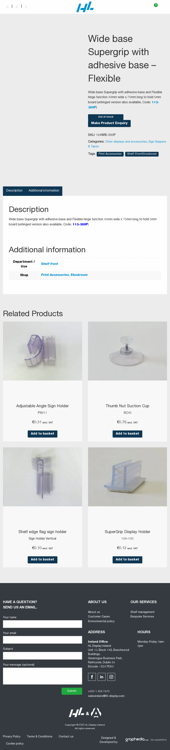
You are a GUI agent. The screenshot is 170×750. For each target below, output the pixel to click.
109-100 (127, 538)
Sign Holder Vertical (42, 538)
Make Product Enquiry (109, 123)
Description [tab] (14, 191)
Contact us (66, 736)
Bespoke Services (142, 616)
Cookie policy (15, 743)
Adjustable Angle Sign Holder (42, 406)
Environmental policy (101, 621)
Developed (107, 742)
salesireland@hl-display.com (106, 696)
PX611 (42, 413)
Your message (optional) (42, 673)
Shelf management (142, 612)
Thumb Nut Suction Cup (127, 406)
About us (94, 612)
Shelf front (49, 264)
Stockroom (79, 275)
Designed (107, 737)
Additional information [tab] (44, 191)
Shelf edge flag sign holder (42, 532)
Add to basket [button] (42, 433)
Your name (42, 621)
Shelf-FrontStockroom (142, 154)
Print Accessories (110, 154)
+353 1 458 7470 (98, 691)
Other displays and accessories (126, 142)
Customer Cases (99, 616)
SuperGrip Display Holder (127, 532)
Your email (42, 637)
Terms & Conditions (39, 736)
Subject (42, 653)
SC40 (127, 413)
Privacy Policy (11, 736)
